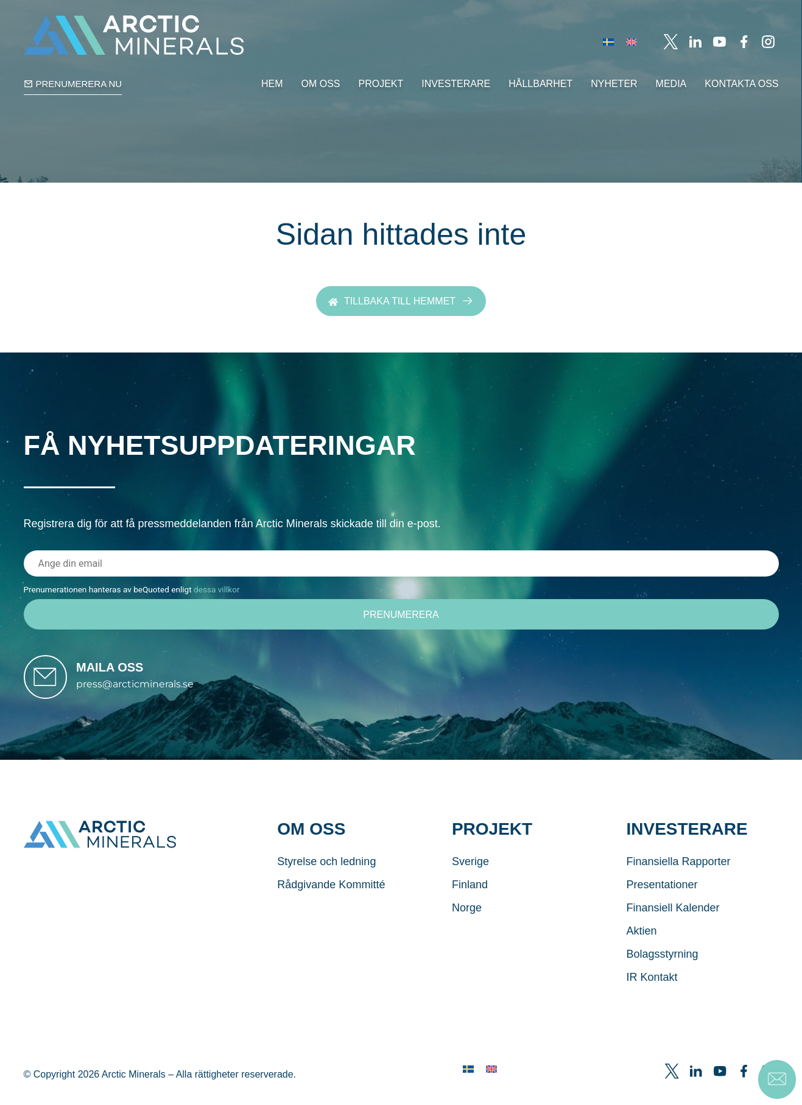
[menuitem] (608, 41)
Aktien (641, 944)
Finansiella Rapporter (678, 875)
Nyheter (614, 84)
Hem (272, 84)
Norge (467, 921)
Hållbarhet (540, 84)
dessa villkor (216, 589)
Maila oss (123, 674)
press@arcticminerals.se (149, 691)
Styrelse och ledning (326, 875)
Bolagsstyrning (662, 968)
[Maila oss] (52, 684)
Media (671, 84)
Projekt (381, 84)
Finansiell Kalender (672, 921)
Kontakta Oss (741, 84)
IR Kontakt (651, 991)
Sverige (470, 875)
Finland (470, 898)
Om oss (320, 84)
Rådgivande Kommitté (331, 898)
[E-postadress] (401, 563)
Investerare (455, 84)
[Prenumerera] (401, 615)
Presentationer (661, 898)
